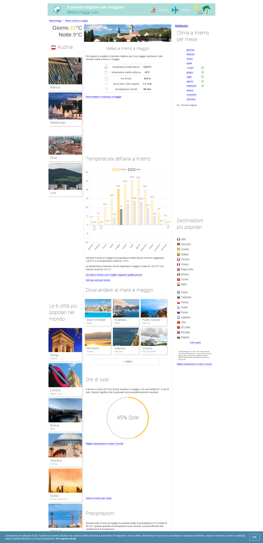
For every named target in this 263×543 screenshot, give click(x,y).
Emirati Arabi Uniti (58, 499)
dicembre (191, 99)
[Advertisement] (127, 124)
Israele (184, 307)
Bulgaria (185, 337)
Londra (55, 390)
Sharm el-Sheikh (96, 319)
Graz (53, 158)
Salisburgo (58, 122)
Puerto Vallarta (151, 319)
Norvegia (185, 332)
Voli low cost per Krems (98, 280)
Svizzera (185, 259)
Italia (52, 429)
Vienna (55, 87)
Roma (54, 425)
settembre (191, 86)
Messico (185, 274)
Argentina (186, 317)
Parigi (54, 355)
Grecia (184, 292)
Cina (183, 322)
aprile (189, 63)
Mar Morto (93, 348)
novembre (191, 94)
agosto (190, 81)
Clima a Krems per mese (99, 498)
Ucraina (185, 249)
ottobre (190, 90)
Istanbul (56, 460)
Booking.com (181, 25)
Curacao (147, 348)
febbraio (191, 54)
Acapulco (120, 348)
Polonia (184, 302)
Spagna (185, 254)
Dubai (54, 496)
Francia (53, 358)
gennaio (190, 50)
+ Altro (127, 361)
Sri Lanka (185, 327)
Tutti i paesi (195, 342)
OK (254, 537)
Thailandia (186, 297)
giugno (190, 72)
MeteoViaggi (55, 20)
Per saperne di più (66, 538)
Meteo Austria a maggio (76, 20)
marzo (190, 58)
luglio (189, 76)
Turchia (53, 464)
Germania (186, 244)
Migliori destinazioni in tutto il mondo (104, 443)
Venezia (56, 531)
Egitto (184, 284)
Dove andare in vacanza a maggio (103, 96)
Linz (53, 193)
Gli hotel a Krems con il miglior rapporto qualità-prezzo (114, 274)
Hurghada (120, 319)
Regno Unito (56, 393)
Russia (184, 312)
